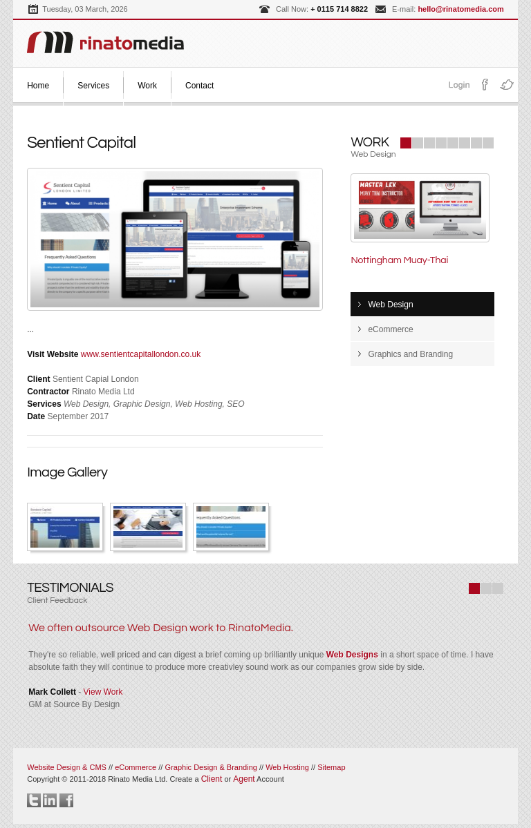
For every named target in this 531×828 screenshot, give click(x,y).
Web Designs (352, 654)
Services (93, 85)
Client (212, 779)
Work (147, 85)
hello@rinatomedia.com (460, 9)
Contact (199, 85)
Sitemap (331, 767)
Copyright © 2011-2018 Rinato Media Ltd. (114, 779)
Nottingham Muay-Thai (399, 260)
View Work (103, 692)
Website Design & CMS (66, 767)
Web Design (390, 304)
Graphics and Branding (410, 354)
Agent (243, 779)
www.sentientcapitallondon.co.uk (141, 354)
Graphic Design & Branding (212, 767)
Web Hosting (287, 767)
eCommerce (390, 329)
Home (38, 85)
